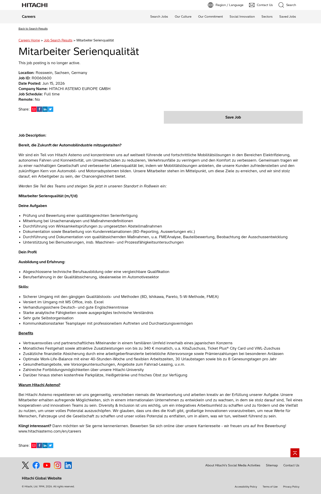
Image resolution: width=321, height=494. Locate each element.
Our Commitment (210, 16)
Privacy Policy (291, 486)
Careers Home (29, 40)
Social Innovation (242, 16)
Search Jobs (159, 16)
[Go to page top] (294, 452)
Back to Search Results (33, 28)
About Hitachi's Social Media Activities (232, 465)
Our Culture (183, 16)
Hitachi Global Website (42, 478)
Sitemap (272, 465)
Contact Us (291, 465)
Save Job (233, 117)
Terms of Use (270, 486)
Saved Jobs (287, 16)
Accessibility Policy (246, 486)
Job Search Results (58, 40)
